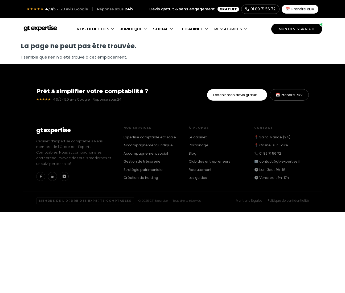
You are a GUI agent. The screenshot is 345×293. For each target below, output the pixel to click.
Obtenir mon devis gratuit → (237, 94)
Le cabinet (193, 28)
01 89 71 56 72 (260, 9)
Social (163, 28)
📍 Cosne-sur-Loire (271, 145)
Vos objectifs (95, 28)
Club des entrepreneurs (209, 161)
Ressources (230, 28)
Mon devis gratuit (297, 29)
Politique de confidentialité (288, 201)
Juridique (133, 28)
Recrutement (200, 169)
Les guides (198, 177)
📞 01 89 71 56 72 (267, 153)
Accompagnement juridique (148, 145)
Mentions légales (249, 201)
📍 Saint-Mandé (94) (272, 137)
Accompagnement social (146, 153)
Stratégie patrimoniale (143, 169)
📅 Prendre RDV (300, 9)
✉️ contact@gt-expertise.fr (277, 161)
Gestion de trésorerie (142, 161)
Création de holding (141, 177)
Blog (192, 153)
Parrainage (198, 145)
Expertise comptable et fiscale (150, 137)
